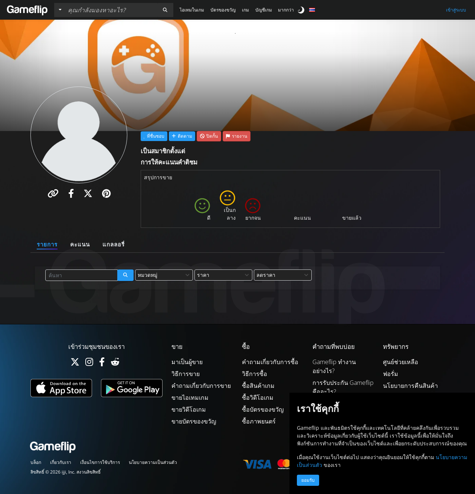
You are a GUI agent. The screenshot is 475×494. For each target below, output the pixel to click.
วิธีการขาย (185, 374)
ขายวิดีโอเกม (188, 409)
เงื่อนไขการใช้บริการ (100, 462)
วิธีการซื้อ (254, 374)
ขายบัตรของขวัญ (193, 421)
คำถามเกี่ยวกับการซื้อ (270, 362)
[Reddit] (115, 363)
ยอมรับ (308, 480)
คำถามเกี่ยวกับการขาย (201, 386)
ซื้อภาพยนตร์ (259, 421)
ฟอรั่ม (390, 374)
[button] (165, 10)
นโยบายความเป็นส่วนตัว (153, 462)
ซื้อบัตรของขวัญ (263, 409)
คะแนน (80, 244)
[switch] (301, 10)
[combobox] (164, 275)
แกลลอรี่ (113, 244)
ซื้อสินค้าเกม (258, 386)
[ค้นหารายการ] (111, 10)
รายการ (47, 244)
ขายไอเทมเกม (190, 397)
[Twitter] (75, 363)
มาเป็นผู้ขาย (187, 362)
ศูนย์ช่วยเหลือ (400, 362)
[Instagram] (89, 363)
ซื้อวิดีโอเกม (257, 397)
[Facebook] (102, 363)
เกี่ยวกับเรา (60, 462)
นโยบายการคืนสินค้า (410, 386)
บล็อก (35, 462)
